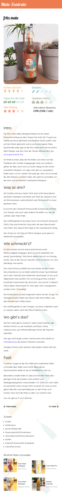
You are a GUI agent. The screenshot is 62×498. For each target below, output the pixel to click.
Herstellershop (10, 342)
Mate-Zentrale (13, 4)
